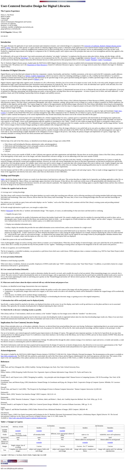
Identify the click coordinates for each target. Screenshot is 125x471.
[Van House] (24, 58)
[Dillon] (36, 79)
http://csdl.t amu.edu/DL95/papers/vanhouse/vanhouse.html (27, 418)
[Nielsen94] (9, 211)
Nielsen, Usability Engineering (35, 76)
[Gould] (87, 60)
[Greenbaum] (107, 60)
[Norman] (94, 60)
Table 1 (3, 179)
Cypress (7, 47)
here (120, 111)
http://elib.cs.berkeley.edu (9, 356)
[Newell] (93, 58)
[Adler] (100, 60)
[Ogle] (116, 111)
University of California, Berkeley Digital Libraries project (102, 46)
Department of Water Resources (37, 65)
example (18, 431)
